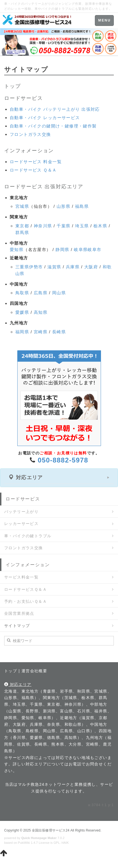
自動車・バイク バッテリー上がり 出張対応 (55, 109)
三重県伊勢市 (29, 266)
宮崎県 (40, 331)
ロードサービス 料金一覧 (36, 161)
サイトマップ (17, 625)
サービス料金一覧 (21, 577)
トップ (12, 86)
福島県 (82, 206)
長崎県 (59, 331)
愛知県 (16, 249)
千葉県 (63, 225)
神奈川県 (43, 225)
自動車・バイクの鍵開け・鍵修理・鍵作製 (53, 126)
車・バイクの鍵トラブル (27, 536)
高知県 (40, 312)
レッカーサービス (21, 523)
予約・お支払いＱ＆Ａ (25, 601)
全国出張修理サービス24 (50, 830)
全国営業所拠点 (19, 613)
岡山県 (59, 292)
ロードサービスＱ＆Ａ (25, 589)
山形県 (63, 206)
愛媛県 (22, 312)
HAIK (65, 842)
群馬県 (22, 232)
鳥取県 (22, 292)
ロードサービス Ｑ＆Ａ (33, 170)
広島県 (40, 292)
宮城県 (22, 206)
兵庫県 (73, 266)
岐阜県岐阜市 (87, 249)
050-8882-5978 (63, 460)
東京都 (22, 225)
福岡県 (22, 331)
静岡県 (62, 249)
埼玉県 (82, 225)
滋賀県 (54, 266)
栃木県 (100, 225)
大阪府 (91, 266)
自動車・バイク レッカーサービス (45, 117)
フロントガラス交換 (30, 134)
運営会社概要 (34, 671)
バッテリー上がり (21, 511)
